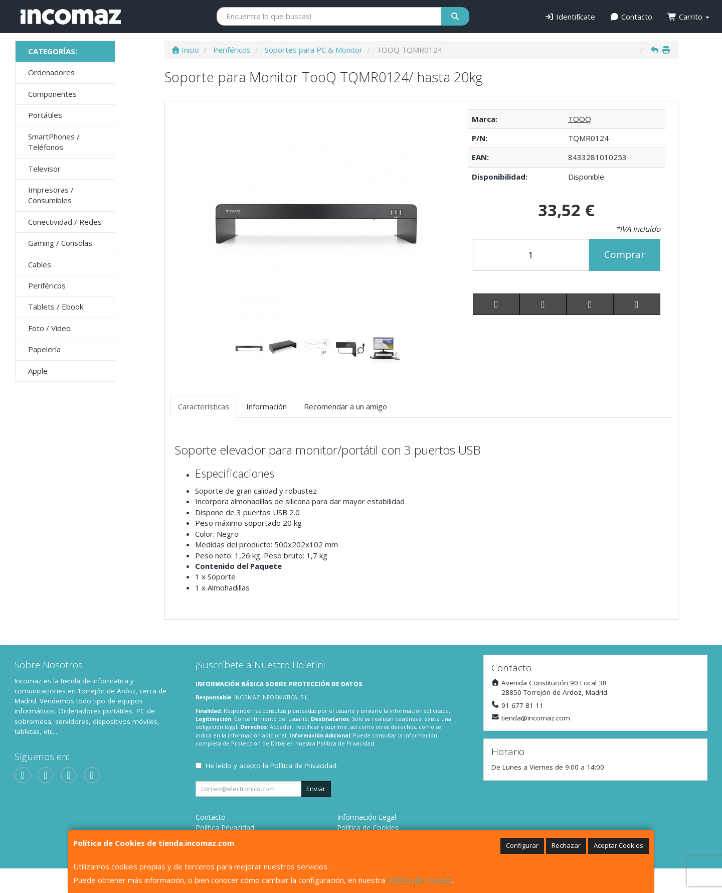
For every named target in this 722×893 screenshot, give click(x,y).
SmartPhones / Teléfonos (54, 141)
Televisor (44, 169)
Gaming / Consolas (60, 243)
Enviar (315, 788)
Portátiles (45, 115)
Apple (38, 371)
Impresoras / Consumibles (51, 195)
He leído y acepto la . (272, 765)
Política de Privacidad (345, 743)
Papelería (44, 349)
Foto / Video (49, 328)
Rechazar (566, 845)
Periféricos (47, 285)
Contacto (631, 17)
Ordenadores (51, 72)
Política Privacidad (225, 827)
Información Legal (366, 817)
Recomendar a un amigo (345, 406)
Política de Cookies (419, 880)
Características (203, 406)
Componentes (52, 94)
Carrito (688, 17)
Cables (39, 264)
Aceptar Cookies (618, 845)
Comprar (624, 254)
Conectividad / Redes (65, 222)
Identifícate (570, 17)
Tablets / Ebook (55, 307)
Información (266, 406)
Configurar (522, 845)
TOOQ (579, 119)
